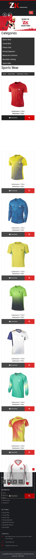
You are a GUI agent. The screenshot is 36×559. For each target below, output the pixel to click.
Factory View (5, 501)
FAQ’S (3, 498)
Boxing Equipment (6, 521)
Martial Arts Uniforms (7, 523)
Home (3, 493)
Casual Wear (5, 516)
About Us (4, 496)
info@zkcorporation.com (12, 545)
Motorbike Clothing (7, 526)
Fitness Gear (5, 518)
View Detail (13, 114)
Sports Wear (5, 513)
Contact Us (5, 503)
